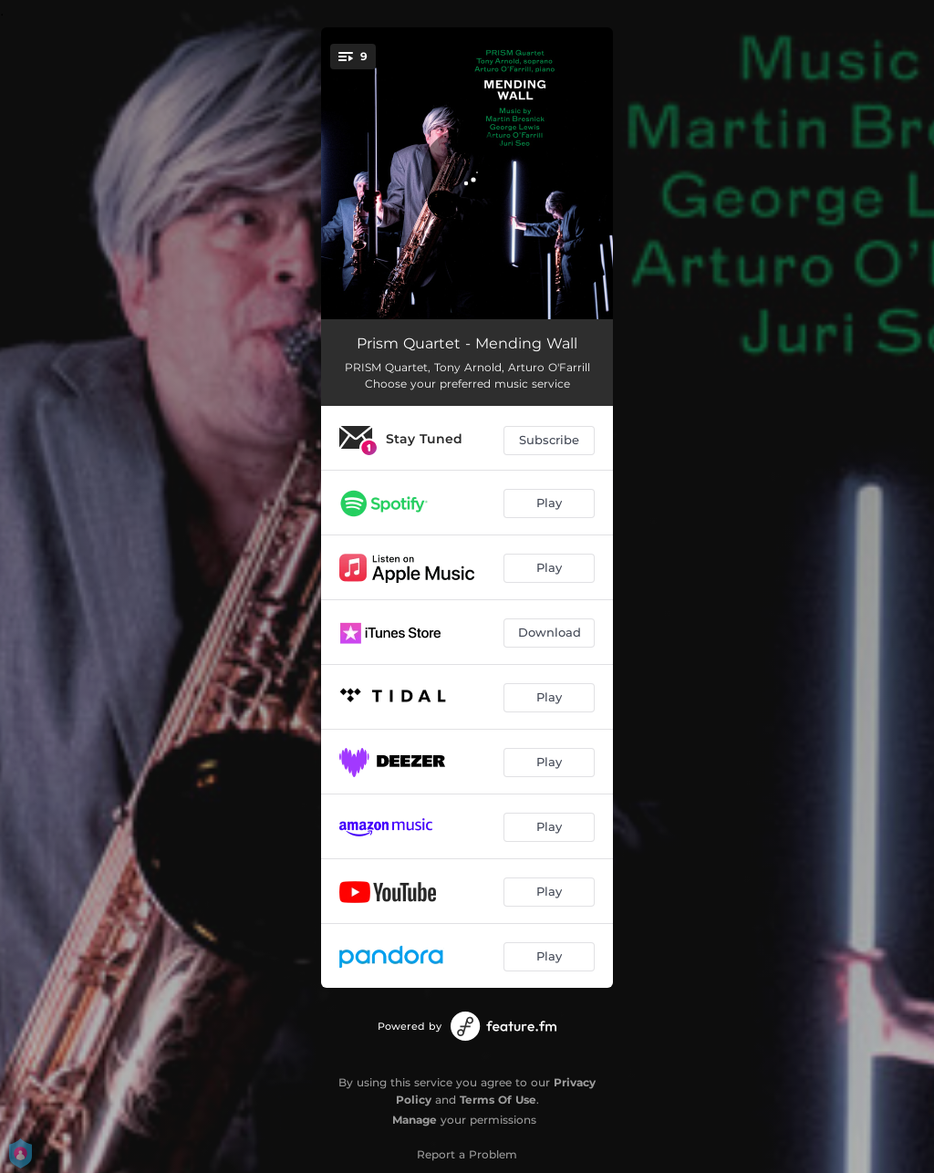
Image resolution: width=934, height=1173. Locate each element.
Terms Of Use (498, 1099)
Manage (414, 1119)
